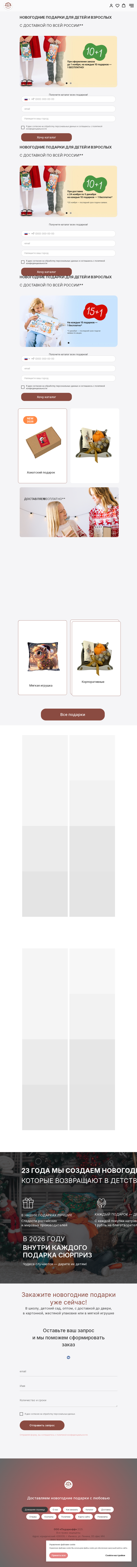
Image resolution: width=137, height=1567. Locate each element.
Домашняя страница (35, 1509)
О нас (55, 1509)
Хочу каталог (46, 137)
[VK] (68, 1357)
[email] (68, 109)
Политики (65, 1517)
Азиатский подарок (41, 472)
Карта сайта (84, 1517)
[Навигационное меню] (131, 5)
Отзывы (33, 1517)
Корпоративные (93, 681)
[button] (111, 5)
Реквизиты (103, 1517)
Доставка (106, 1509)
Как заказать (72, 1509)
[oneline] (68, 118)
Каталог (89, 1509)
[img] (94, 445)
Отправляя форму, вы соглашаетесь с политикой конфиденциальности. (54, 1435)
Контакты (48, 1517)
